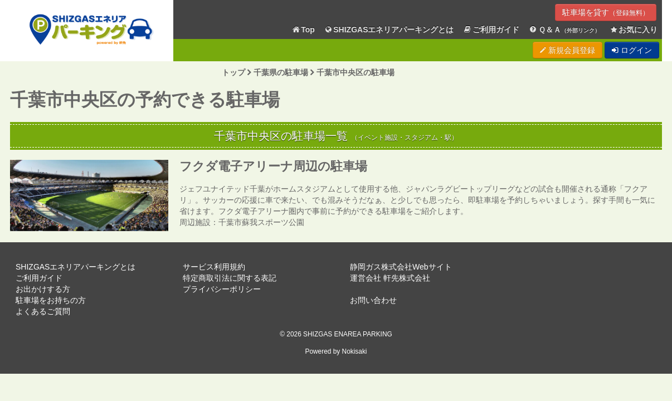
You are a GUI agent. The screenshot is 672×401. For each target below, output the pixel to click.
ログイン (632, 50)
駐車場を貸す (605, 12)
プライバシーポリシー (222, 289)
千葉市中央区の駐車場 (355, 72)
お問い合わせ (373, 300)
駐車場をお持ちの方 (51, 300)
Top (303, 30)
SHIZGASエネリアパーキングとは (389, 30)
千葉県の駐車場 (281, 72)
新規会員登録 (567, 50)
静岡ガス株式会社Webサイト (401, 266)
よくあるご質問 (43, 311)
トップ (233, 72)
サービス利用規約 (214, 266)
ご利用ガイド (491, 30)
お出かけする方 (43, 289)
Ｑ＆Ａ (564, 30)
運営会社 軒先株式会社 (390, 277)
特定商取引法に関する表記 (229, 277)
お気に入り (633, 30)
